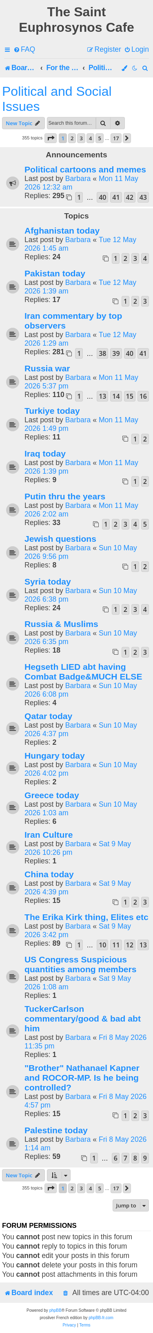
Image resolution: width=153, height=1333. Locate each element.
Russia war (47, 368)
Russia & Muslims (61, 624)
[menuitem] (24, 49)
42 (129, 197)
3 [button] (81, 138)
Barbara (78, 178)
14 (116, 396)
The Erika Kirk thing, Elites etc (86, 917)
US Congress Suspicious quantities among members (80, 964)
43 (143, 197)
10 (102, 944)
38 (102, 353)
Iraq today (45, 453)
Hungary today (54, 755)
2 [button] (72, 138)
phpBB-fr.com (101, 1317)
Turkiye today (52, 410)
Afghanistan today (62, 230)
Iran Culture (48, 834)
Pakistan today (54, 273)
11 (116, 944)
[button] (50, 138)
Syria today (47, 581)
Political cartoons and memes (85, 169)
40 (102, 197)
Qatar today (48, 716)
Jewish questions (60, 538)
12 (129, 944)
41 (116, 197)
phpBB (55, 1310)
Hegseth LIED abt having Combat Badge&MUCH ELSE (83, 671)
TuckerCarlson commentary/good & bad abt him (82, 1018)
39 (116, 353)
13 (102, 396)
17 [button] (116, 138)
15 (129, 396)
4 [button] (90, 138)
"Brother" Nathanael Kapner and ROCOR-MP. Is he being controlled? (82, 1077)
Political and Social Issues (57, 99)
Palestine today (56, 1130)
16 (143, 396)
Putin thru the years (64, 496)
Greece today (51, 795)
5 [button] (99, 138)
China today (49, 874)
